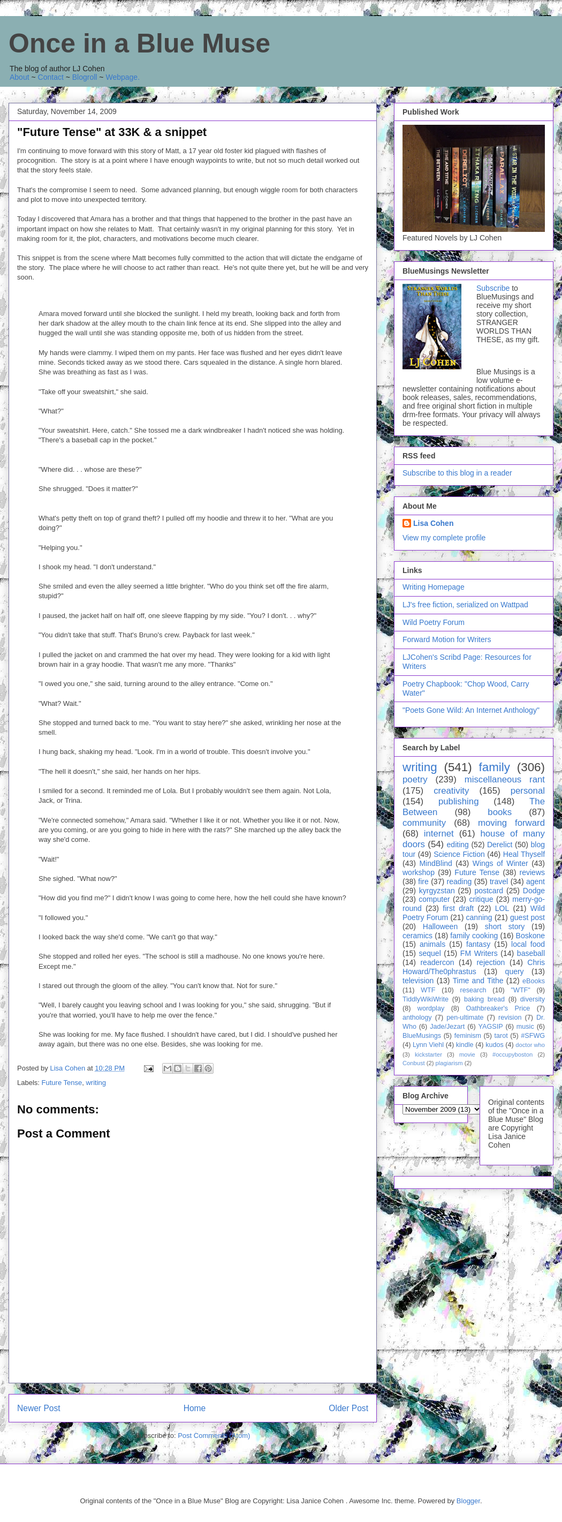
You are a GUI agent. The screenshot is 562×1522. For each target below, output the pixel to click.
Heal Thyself (524, 854)
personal (528, 791)
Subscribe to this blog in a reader (457, 473)
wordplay (430, 1008)
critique (481, 899)
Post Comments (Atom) (214, 1435)
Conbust (413, 1063)
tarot (501, 1035)
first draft (458, 908)
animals (432, 944)
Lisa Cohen (433, 523)
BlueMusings (421, 1035)
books (500, 812)
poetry (415, 779)
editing (458, 844)
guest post (527, 917)
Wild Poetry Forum (433, 622)
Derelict (499, 844)
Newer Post (38, 1408)
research (473, 990)
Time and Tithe (478, 980)
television (418, 980)
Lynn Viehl (428, 1045)
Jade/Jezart (447, 1026)
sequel (430, 953)
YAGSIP (491, 1026)
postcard (488, 890)
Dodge (534, 890)
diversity (532, 999)
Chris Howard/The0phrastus (473, 967)
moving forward (511, 823)
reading (459, 881)
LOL (502, 908)
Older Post (348, 1408)
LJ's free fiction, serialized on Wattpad (465, 604)
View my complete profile (443, 537)
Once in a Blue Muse (139, 43)
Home (195, 1408)
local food (528, 944)
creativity (451, 791)
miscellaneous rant (505, 779)
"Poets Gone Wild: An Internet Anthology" (471, 710)
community (424, 823)
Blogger (468, 1501)
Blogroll (84, 77)
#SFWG (533, 1035)
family (494, 767)
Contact (51, 77)
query (514, 971)
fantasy (478, 944)
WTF (428, 990)
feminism (467, 1035)
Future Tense (62, 1083)
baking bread (484, 999)
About (19, 77)
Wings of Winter (500, 863)
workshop (418, 872)
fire (423, 881)
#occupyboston (512, 1054)
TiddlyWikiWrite (425, 999)
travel (499, 881)
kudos (494, 1045)
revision (509, 1017)
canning (479, 917)
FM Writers (479, 953)
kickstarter (428, 1054)
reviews (532, 872)
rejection (490, 962)
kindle (465, 1045)
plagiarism (449, 1063)
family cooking (474, 935)
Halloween (440, 926)
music (525, 1026)
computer (434, 899)
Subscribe (493, 288)
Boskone (530, 935)
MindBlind (435, 863)
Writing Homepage (433, 587)
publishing (458, 801)
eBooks (533, 981)
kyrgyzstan (437, 890)
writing (96, 1083)
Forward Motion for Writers (446, 639)
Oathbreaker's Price (498, 1008)
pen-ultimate (464, 1017)
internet (439, 833)
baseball (531, 953)
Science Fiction (459, 854)
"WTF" (520, 990)
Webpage (121, 77)
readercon (437, 962)
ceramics (417, 935)
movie (467, 1054)
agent (535, 881)
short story (505, 926)
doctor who (530, 1045)
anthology (417, 1017)
